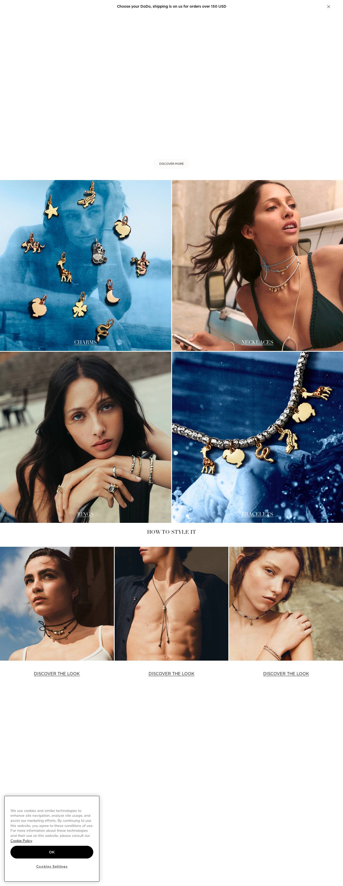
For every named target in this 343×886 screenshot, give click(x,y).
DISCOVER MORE (171, 164)
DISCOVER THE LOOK (57, 673)
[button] (328, 6)
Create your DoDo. (205, 6)
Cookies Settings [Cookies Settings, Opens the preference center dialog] (52, 866)
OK (52, 852)
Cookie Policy (21, 841)
